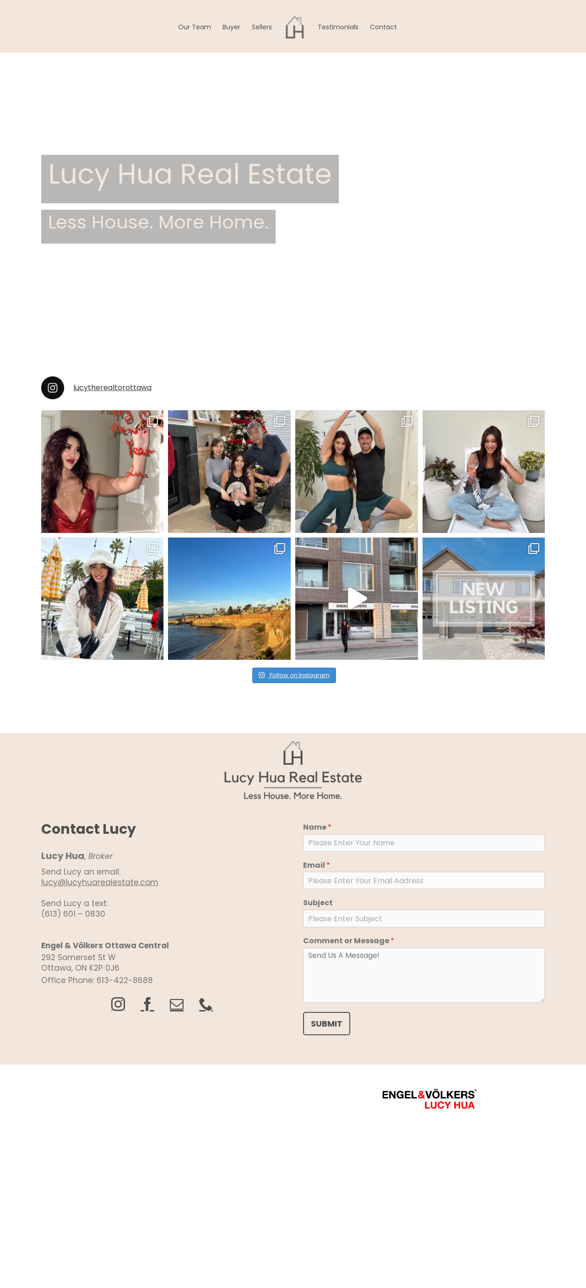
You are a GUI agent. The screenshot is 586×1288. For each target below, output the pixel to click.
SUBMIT (326, 1023)
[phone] (206, 1004)
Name (317, 827)
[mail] (176, 1004)
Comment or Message (348, 941)
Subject (318, 903)
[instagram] (118, 1004)
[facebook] (147, 1004)
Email (316, 865)
